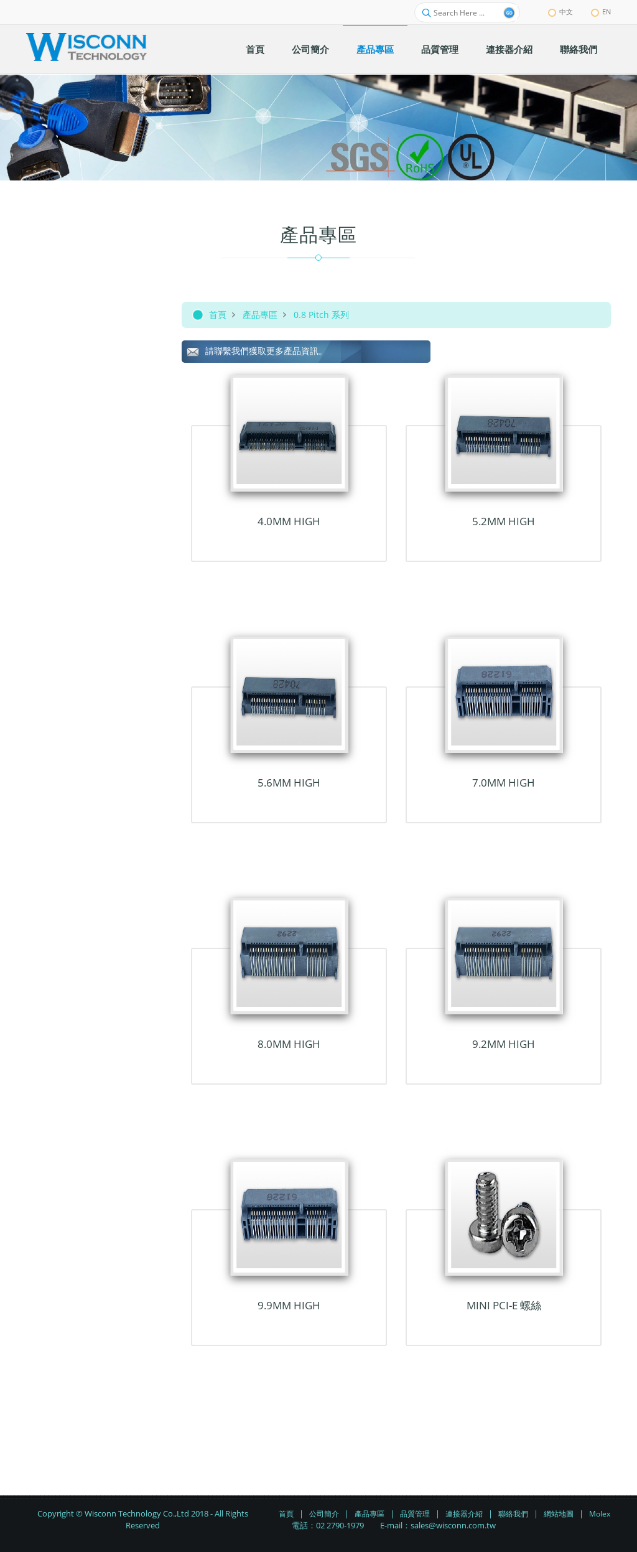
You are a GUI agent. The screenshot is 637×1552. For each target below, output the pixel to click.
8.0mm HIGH (289, 1044)
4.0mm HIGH (289, 521)
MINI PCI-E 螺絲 (504, 1305)
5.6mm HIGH (289, 782)
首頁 (217, 314)
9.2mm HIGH (503, 1044)
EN (601, 11)
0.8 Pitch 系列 (321, 314)
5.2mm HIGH (503, 521)
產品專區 (260, 314)
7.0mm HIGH (503, 782)
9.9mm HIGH (289, 1305)
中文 (560, 11)
